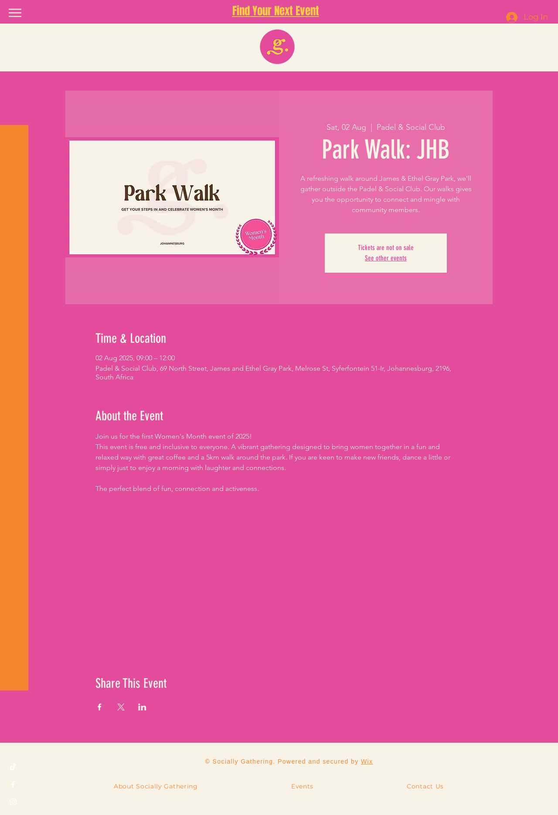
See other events (386, 258)
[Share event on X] (121, 706)
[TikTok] (13, 767)
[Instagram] (13, 802)
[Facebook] (13, 784)
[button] (15, 13)
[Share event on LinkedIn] (142, 706)
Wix (367, 761)
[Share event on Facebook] (99, 706)
